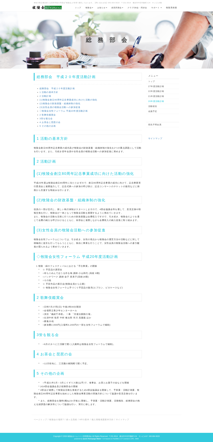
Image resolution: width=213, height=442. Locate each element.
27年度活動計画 (156, 86)
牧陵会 (89, 8)
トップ (78, 8)
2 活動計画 (45, 96)
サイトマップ (155, 138)
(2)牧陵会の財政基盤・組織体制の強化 (60, 103)
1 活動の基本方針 (49, 92)
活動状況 (152, 106)
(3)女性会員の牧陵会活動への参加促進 (60, 107)
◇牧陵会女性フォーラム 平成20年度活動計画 (64, 111)
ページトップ (40, 419)
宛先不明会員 (154, 124)
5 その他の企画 (48, 126)
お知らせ (102, 8)
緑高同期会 (117, 8)
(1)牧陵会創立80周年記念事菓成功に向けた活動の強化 (68, 100)
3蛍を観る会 (46, 118)
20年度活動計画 (156, 101)
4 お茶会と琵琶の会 (50, 122)
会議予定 (152, 111)
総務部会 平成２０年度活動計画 (57, 88)
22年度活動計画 (156, 91)
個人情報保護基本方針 (103, 419)
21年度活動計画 (156, 96)
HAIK (137, 439)
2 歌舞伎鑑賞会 (48, 115)
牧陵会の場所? (56, 419)
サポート (156, 8)
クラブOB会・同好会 (137, 8)
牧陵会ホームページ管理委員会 (79, 436)
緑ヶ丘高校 (71, 419)
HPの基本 (84, 419)
